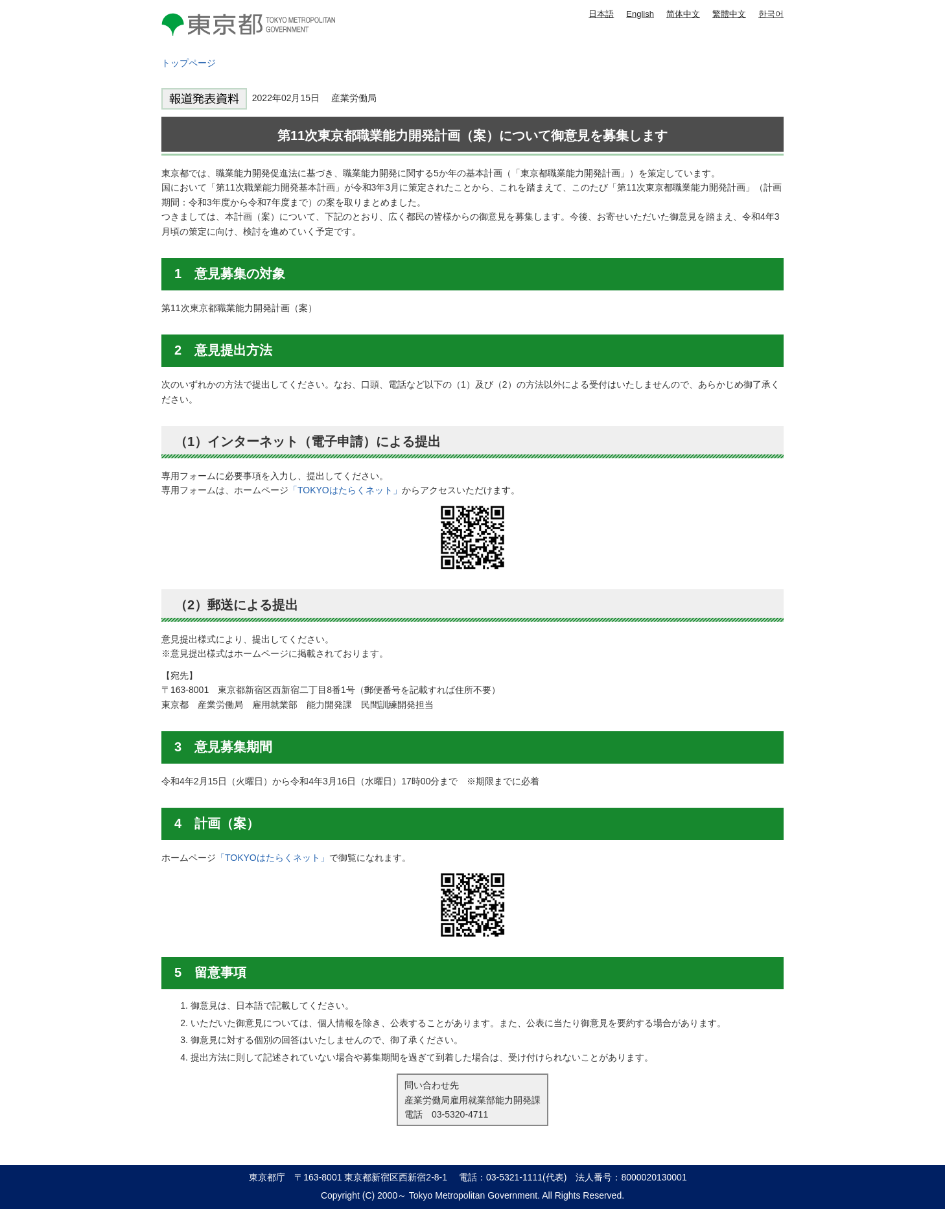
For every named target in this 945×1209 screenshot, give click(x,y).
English (640, 14)
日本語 (601, 14)
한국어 (771, 14)
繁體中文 (729, 14)
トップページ (188, 63)
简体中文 (683, 14)
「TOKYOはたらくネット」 (345, 490)
